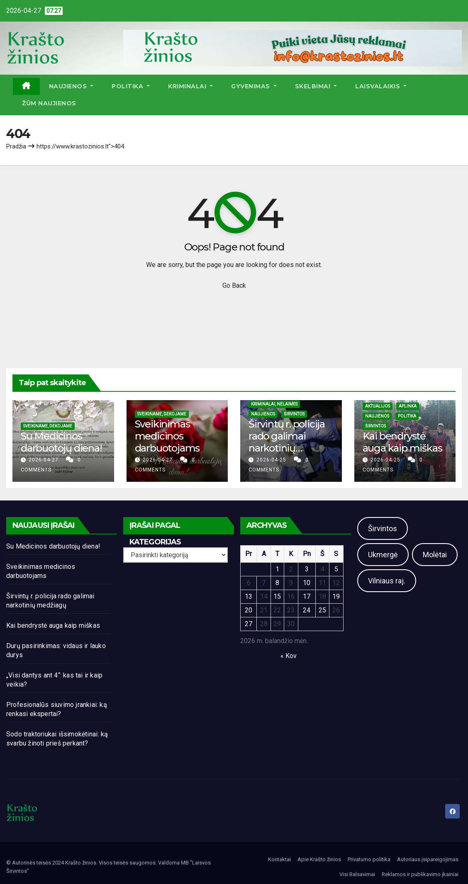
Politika (131, 86)
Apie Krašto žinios (319, 859)
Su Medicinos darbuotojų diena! (61, 442)
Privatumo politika (369, 859)
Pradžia (16, 146)
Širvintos (294, 414)
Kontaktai (279, 859)
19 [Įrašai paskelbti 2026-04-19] (336, 596)
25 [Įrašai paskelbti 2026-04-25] (322, 610)
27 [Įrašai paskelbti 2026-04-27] (248, 624)
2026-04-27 (44, 460)
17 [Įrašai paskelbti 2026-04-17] (306, 596)
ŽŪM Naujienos (49, 103)
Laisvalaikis (381, 86)
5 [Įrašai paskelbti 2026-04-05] (336, 569)
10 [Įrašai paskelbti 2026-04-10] (306, 583)
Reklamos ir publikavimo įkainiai (420, 874)
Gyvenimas (254, 86)
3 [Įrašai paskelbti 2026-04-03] (307, 569)
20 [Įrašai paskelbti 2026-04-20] (248, 610)
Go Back (234, 285)
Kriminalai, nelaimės (274, 404)
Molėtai (435, 554)
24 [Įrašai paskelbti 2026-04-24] (306, 610)
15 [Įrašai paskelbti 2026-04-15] (277, 596)
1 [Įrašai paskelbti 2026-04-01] (277, 569)
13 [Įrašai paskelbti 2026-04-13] (248, 596)
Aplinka (408, 406)
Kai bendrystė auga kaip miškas (402, 442)
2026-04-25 (272, 460)
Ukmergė (383, 554)
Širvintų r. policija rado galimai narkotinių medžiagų (287, 442)
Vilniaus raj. (386, 580)
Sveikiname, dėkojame (47, 426)
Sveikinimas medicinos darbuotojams (167, 436)
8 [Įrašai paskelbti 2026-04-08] (277, 583)
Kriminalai (190, 86)
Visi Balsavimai (357, 874)
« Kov (288, 656)
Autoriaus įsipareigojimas (427, 859)
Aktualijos (377, 406)
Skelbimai (316, 86)
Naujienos (71, 86)
